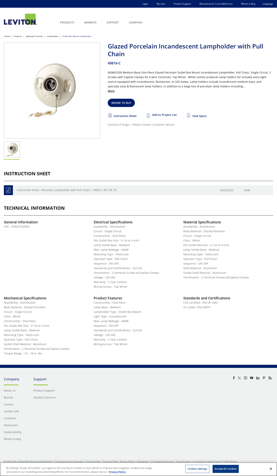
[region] (138, 469)
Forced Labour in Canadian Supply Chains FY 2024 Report (206, 461)
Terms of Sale (110, 461)
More (111, 91)
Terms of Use (93, 461)
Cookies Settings (197, 468)
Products (18, 36)
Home (7, 36)
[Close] (271, 468)
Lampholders (53, 36)
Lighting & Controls (34, 36)
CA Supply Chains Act (162, 461)
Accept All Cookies (226, 468)
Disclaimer (143, 461)
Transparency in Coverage (69, 461)
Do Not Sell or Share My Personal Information (28, 461)
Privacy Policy (127, 461)
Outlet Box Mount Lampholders (77, 36)
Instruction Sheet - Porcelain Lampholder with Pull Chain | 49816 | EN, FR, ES (67, 190)
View (247, 190)
